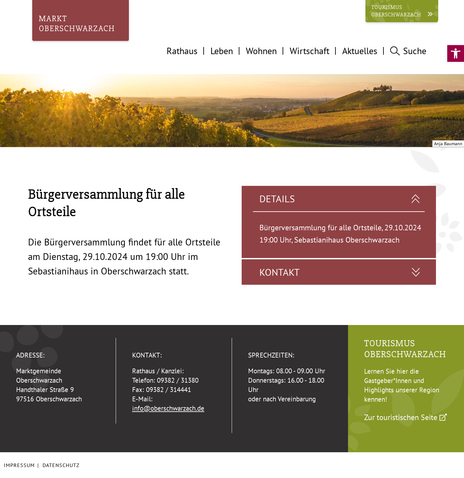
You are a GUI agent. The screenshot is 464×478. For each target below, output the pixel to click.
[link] (455, 53)
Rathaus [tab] (182, 51)
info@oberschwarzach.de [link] (168, 408)
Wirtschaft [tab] (309, 51)
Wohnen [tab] (261, 51)
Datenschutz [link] (61, 465)
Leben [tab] (221, 51)
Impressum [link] (19, 465)
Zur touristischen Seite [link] (400, 417)
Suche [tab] (408, 51)
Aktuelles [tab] (359, 51)
